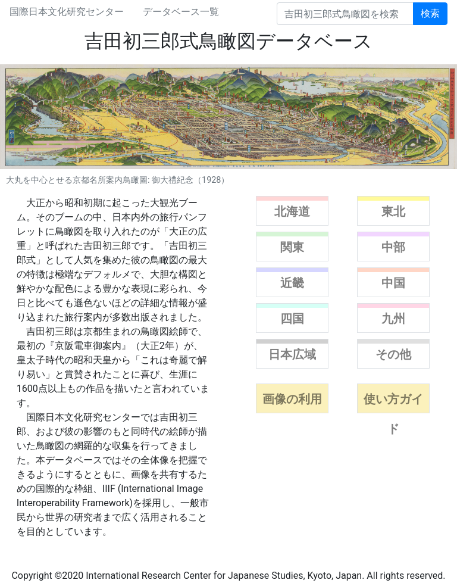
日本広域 (292, 354)
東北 (393, 211)
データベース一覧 (181, 11)
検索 (430, 13)
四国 (292, 318)
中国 (393, 283)
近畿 (292, 283)
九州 (393, 318)
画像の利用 (292, 399)
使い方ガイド (393, 414)
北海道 (292, 211)
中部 (393, 247)
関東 (292, 247)
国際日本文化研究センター (67, 11)
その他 (393, 354)
